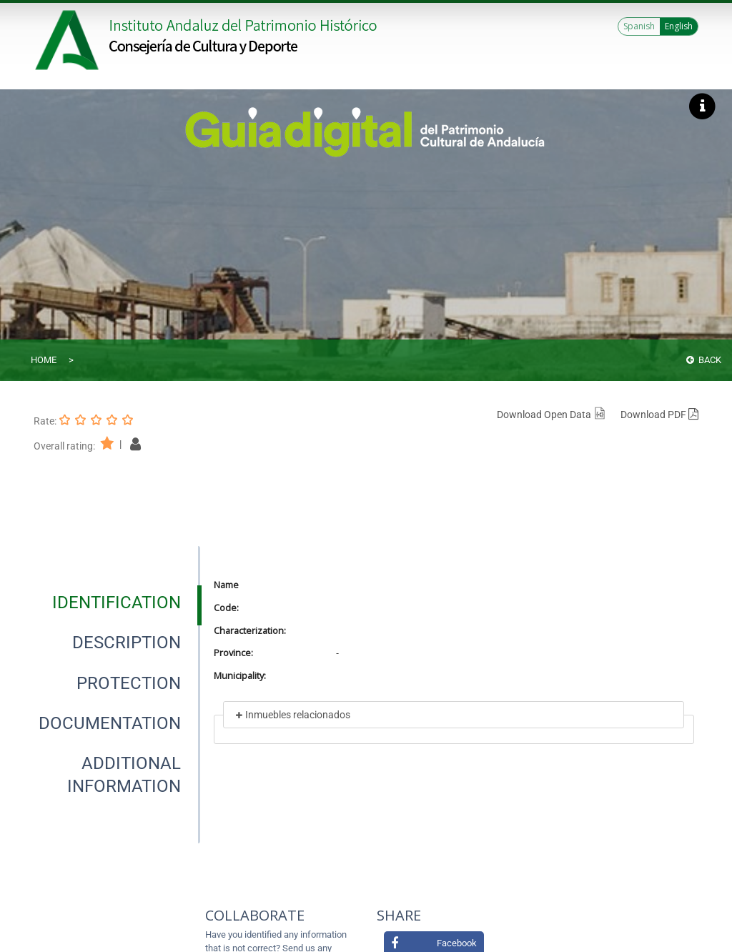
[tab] (116, 602)
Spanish (639, 26)
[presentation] (116, 602)
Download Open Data (551, 414)
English (679, 26)
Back (703, 359)
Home (43, 359)
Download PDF (659, 414)
